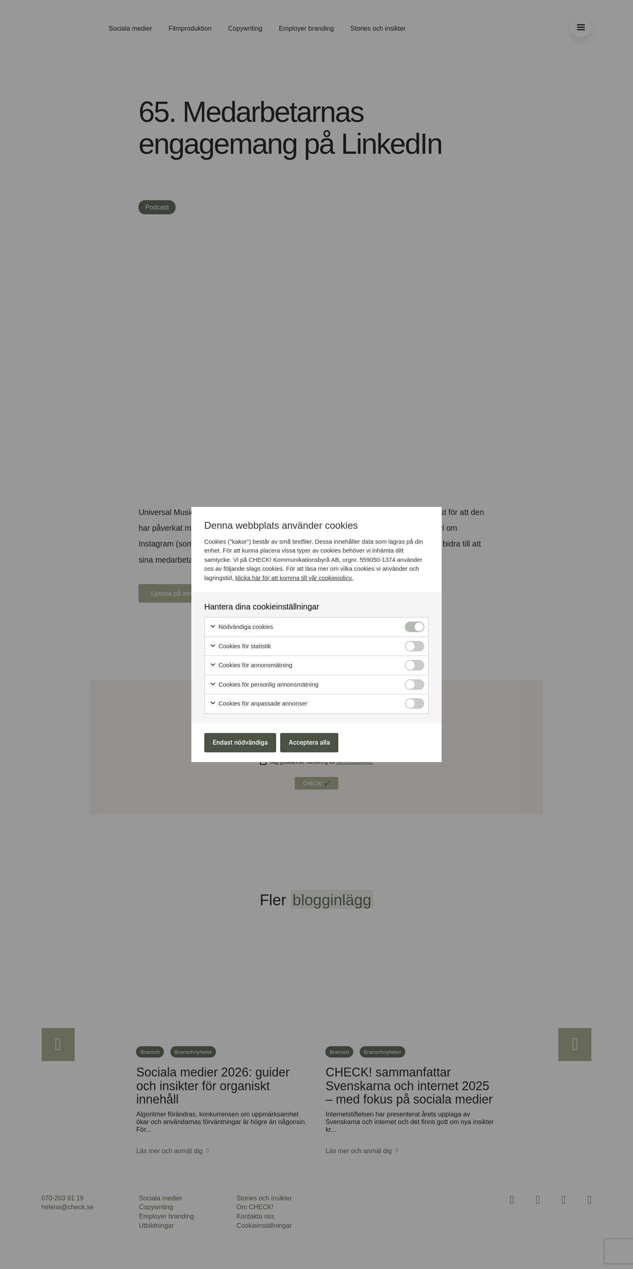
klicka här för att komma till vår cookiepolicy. (294, 577)
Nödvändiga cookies (241, 627)
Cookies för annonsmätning (251, 665)
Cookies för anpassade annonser (258, 704)
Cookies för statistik (240, 646)
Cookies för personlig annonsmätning (264, 685)
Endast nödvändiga (240, 742)
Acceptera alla (309, 742)
